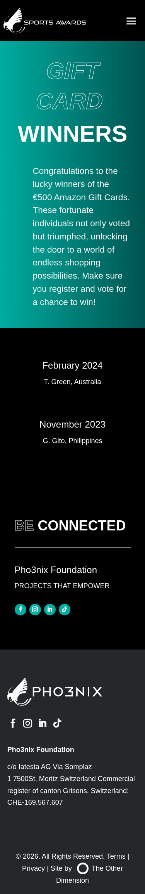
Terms (116, 856)
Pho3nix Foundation (40, 750)
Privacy (33, 868)
